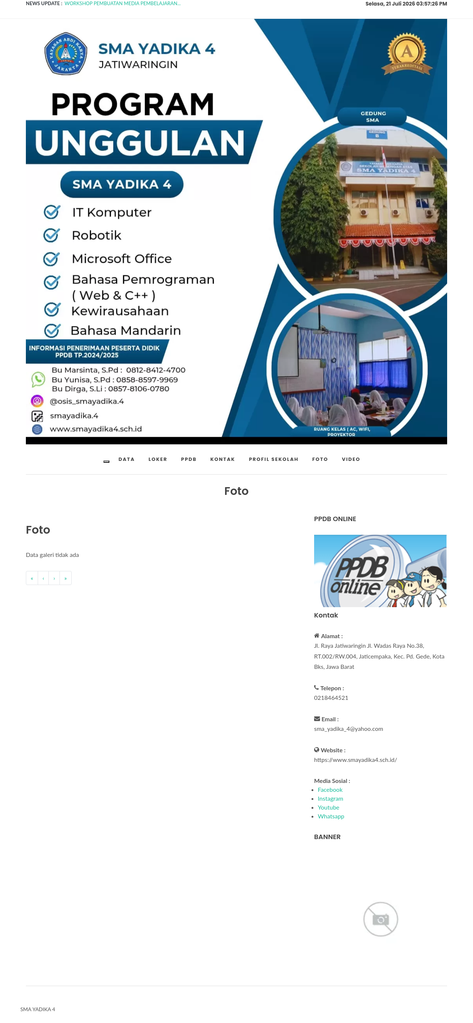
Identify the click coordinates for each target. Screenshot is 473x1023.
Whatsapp (331, 816)
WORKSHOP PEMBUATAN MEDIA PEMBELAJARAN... (123, 3)
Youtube (328, 807)
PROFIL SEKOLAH (274, 459)
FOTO (320, 459)
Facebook (330, 789)
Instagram (330, 798)
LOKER (158, 459)
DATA (127, 459)
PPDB (189, 459)
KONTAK (222, 459)
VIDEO (351, 459)
